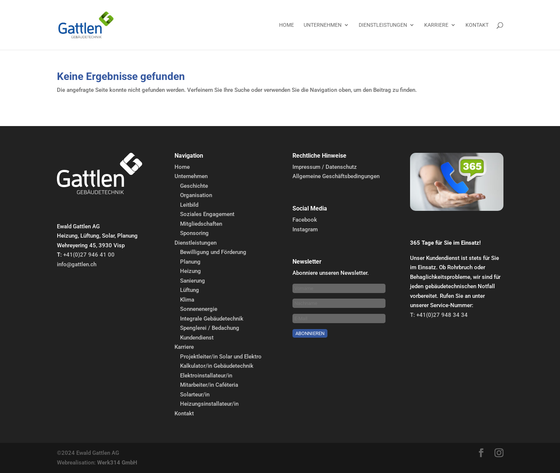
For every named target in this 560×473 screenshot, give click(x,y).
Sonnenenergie (198, 309)
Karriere (436, 25)
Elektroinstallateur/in (206, 375)
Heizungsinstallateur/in (209, 403)
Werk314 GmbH (117, 462)
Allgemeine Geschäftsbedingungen (336, 176)
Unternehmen (323, 25)
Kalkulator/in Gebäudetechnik (216, 366)
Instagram (305, 229)
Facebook (304, 219)
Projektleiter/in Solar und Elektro (221, 356)
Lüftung (189, 290)
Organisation (196, 195)
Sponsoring (194, 233)
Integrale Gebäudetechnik (211, 318)
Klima (187, 299)
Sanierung (192, 280)
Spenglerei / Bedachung (209, 328)
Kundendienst (197, 337)
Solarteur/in (194, 394)
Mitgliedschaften (201, 224)
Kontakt (477, 25)
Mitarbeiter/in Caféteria (209, 385)
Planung (190, 261)
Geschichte (194, 186)
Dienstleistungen (383, 25)
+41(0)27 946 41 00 (89, 254)
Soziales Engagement (207, 214)
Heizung (190, 271)
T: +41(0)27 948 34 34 (439, 315)
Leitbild (189, 205)
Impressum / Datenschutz (324, 167)
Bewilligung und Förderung (213, 252)
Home (286, 25)
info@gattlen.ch (76, 264)
